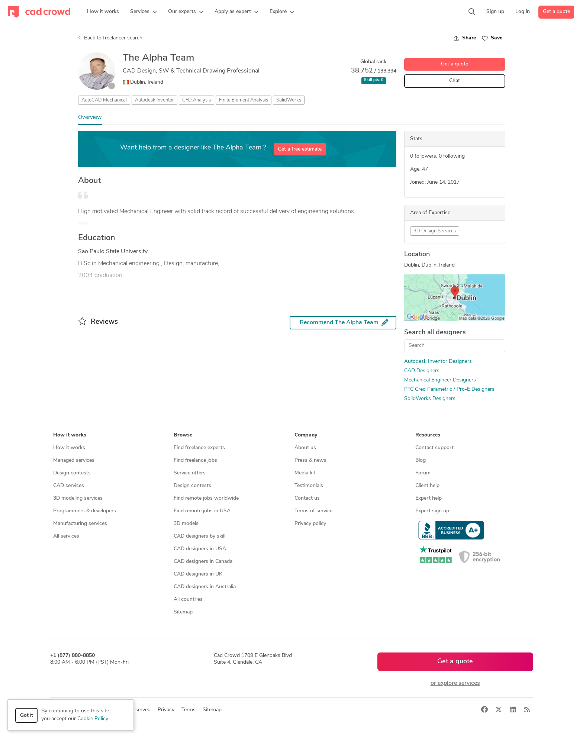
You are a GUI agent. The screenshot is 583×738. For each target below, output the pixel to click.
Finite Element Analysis (243, 100)
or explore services (455, 683)
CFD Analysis (196, 100)
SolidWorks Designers (429, 399)
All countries (188, 599)
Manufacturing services (80, 523)
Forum (423, 473)
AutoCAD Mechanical (104, 100)
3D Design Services (434, 231)
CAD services (68, 486)
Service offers (190, 473)
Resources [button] (427, 435)
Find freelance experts (199, 448)
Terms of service (313, 511)
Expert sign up (432, 511)
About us (305, 448)
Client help (427, 486)
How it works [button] (69, 435)
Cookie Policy (92, 719)
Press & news (310, 460)
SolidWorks (288, 100)
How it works (69, 448)
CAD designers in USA (200, 549)
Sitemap (183, 612)
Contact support (434, 448)
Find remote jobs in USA (202, 511)
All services (66, 536)
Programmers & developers (84, 511)
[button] (143, 12)
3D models (186, 523)
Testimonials (308, 486)
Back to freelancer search (110, 38)
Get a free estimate (300, 149)
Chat (454, 81)
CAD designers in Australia (205, 587)
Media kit (304, 473)
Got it (26, 715)
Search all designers (435, 332)
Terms (188, 710)
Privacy (166, 710)
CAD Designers (421, 371)
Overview (90, 117)
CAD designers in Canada (203, 561)
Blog (420, 460)
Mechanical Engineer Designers (440, 380)
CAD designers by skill (199, 536)
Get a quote (556, 11)
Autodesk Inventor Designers (438, 361)
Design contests (72, 473)
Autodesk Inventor (154, 100)
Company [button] (305, 435)
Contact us (307, 498)
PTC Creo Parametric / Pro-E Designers (449, 389)
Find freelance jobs (195, 460)
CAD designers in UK (198, 574)
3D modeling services (78, 498)
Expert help (428, 498)
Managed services (73, 460)
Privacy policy (310, 523)
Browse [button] (183, 435)
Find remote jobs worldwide (206, 498)
